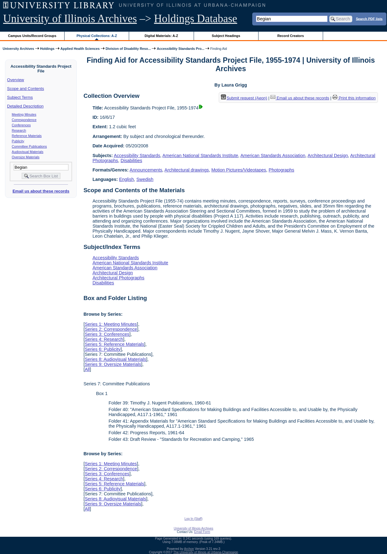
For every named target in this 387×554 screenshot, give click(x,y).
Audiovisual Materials (28, 152)
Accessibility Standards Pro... (180, 48)
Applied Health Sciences (80, 48)
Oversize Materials (25, 157)
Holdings (47, 48)
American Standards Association (272, 155)
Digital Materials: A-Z (161, 36)
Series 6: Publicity (102, 349)
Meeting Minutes (24, 114)
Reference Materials (27, 136)
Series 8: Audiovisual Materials (115, 359)
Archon (189, 549)
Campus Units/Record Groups (32, 36)
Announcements (146, 169)
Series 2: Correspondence (111, 329)
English (126, 179)
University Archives (18, 48)
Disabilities (131, 160)
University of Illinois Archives (70, 19)
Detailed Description (25, 106)
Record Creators (290, 36)
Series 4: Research (104, 339)
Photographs (281, 169)
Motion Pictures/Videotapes (238, 169)
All (87, 369)
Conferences (21, 125)
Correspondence (24, 120)
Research (19, 130)
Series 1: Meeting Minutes (111, 324)
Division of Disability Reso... (128, 48)
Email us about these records (41, 191)
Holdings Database (195, 19)
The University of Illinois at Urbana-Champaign (205, 552)
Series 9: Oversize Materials (113, 364)
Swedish (144, 179)
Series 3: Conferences (107, 334)
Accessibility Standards (137, 155)
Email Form (202, 532)
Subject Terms (20, 97)
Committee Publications (29, 146)
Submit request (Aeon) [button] (244, 98)
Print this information (354, 98)
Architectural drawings (187, 169)
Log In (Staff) (194, 518)
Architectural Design (328, 155)
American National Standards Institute (200, 155)
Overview (15, 79)
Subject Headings (226, 36)
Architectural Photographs (118, 277)
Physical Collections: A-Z (96, 36)
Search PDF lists (369, 18)
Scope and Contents (25, 88)
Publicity (18, 141)
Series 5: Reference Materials (114, 344)
